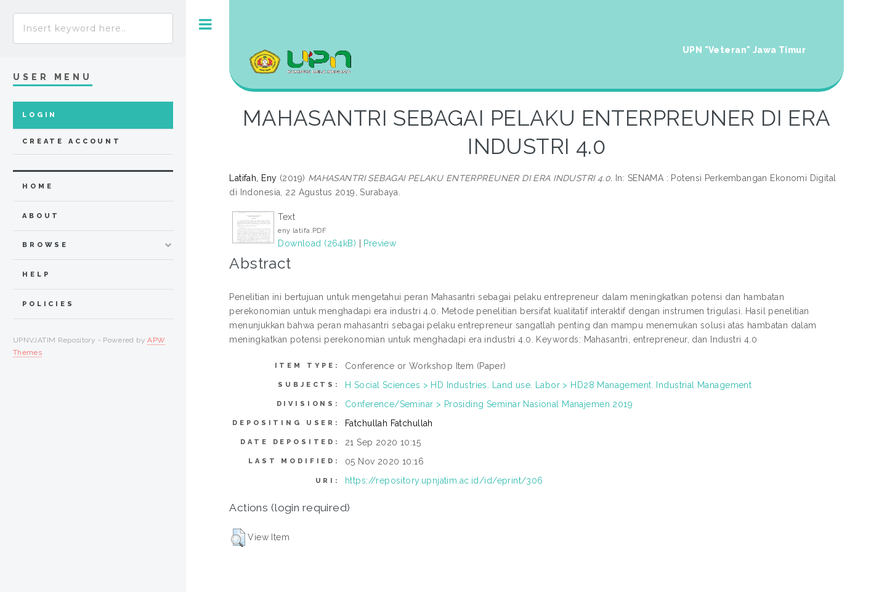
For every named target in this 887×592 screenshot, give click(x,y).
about (41, 216)
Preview (379, 243)
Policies (48, 304)
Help (36, 274)
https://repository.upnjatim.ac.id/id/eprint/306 (444, 480)
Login (39, 115)
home (37, 186)
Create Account (71, 141)
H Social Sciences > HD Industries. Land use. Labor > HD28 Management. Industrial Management (548, 385)
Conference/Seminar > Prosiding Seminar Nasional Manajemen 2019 (489, 404)
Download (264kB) (317, 243)
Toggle (205, 24)
